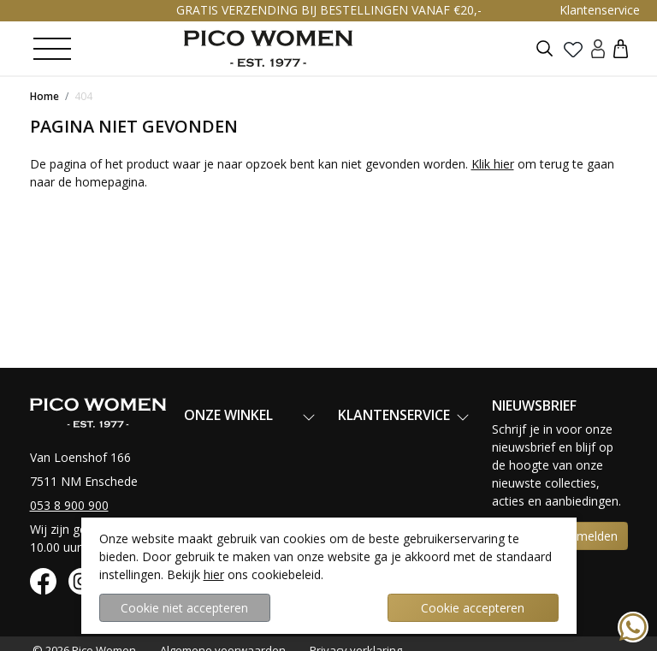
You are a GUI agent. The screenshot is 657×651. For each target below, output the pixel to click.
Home (44, 96)
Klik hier (492, 164)
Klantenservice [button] (599, 10)
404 (83, 96)
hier (214, 574)
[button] (620, 48)
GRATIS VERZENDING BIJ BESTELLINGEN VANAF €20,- (329, 10)
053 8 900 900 (69, 505)
